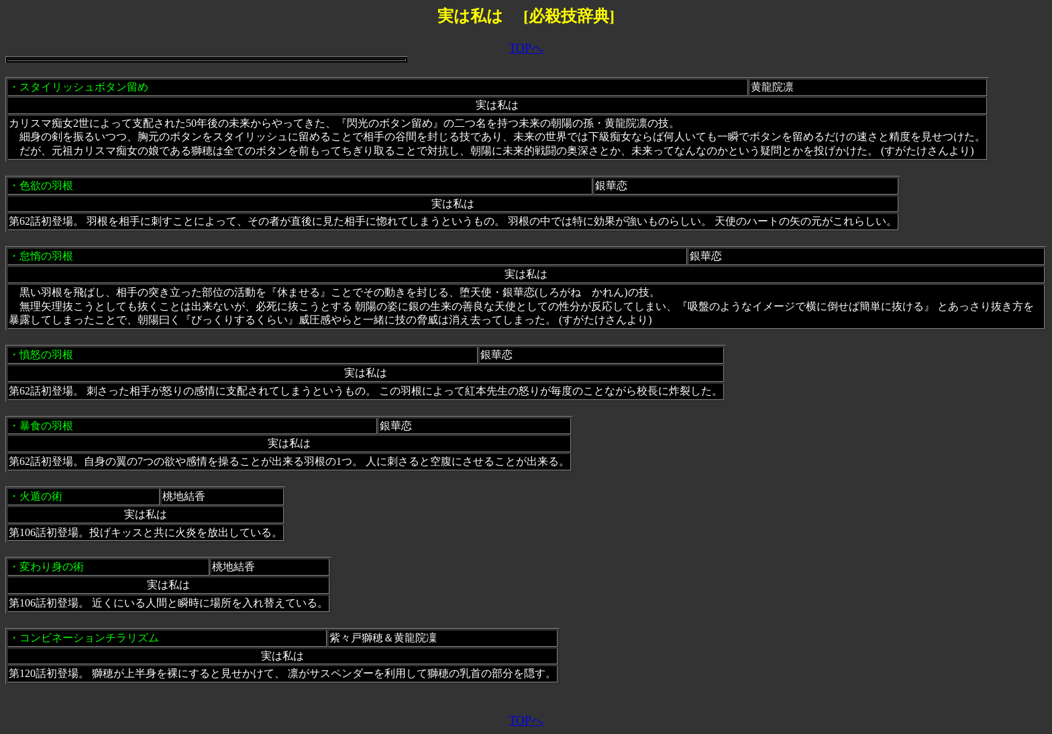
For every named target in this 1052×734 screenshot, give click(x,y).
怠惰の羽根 (46, 256)
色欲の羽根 (46, 185)
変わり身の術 (51, 566)
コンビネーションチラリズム (89, 637)
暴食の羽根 (46, 425)
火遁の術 (40, 496)
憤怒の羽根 (46, 354)
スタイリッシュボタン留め (83, 87)
